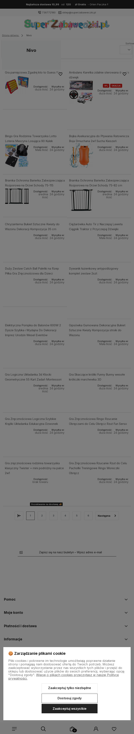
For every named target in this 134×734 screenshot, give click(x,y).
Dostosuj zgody (70, 698)
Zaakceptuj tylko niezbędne (69, 688)
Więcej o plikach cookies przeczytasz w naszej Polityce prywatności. (63, 676)
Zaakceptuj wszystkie (70, 709)
